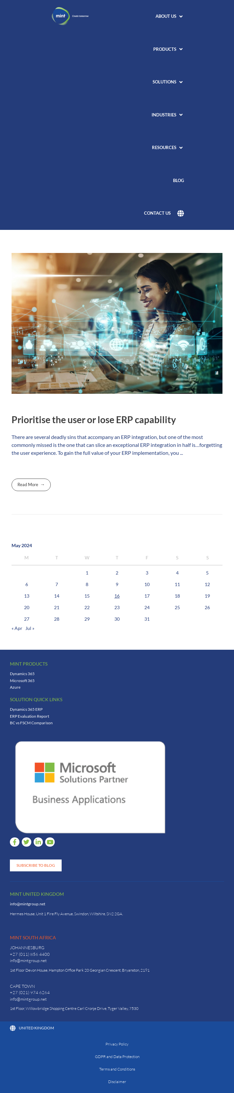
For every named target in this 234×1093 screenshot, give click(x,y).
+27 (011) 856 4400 (30, 954)
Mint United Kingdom (37, 894)
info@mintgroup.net (27, 903)
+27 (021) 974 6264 (30, 992)
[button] (169, 16)
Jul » (29, 628)
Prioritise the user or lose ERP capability (94, 419)
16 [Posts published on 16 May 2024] (117, 596)
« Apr (17, 628)
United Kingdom (32, 1028)
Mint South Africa (33, 937)
